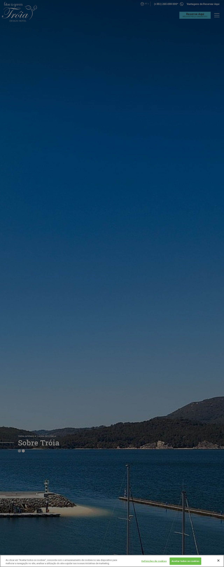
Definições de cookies (154, 561)
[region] (112, 561)
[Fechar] (218, 560)
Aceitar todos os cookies (185, 561)
